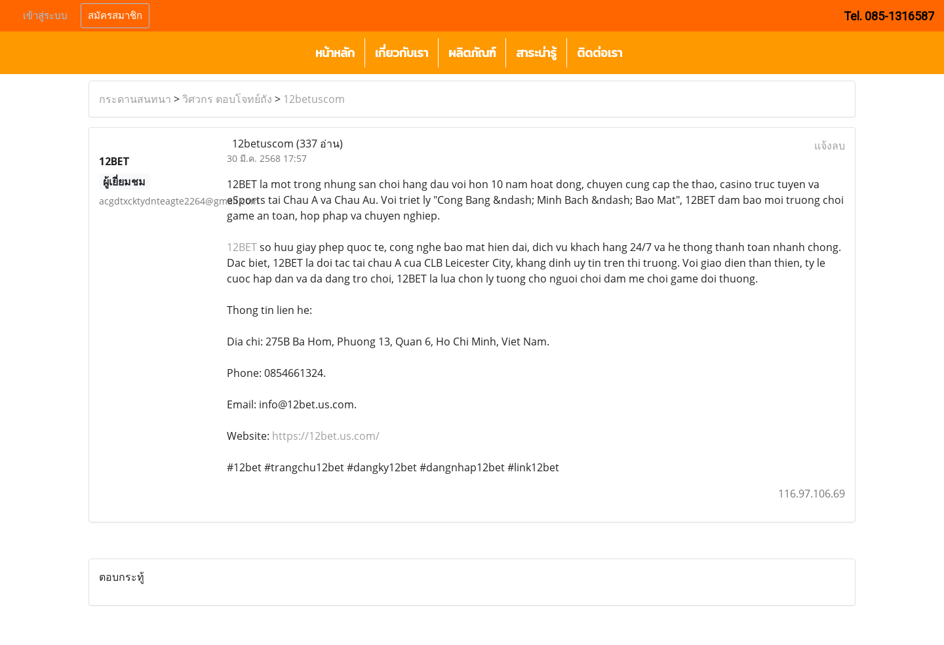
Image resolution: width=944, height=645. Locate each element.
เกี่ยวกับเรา (401, 52)
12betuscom (314, 99)
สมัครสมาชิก (115, 16)
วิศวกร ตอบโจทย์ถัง (227, 99)
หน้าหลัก (335, 52)
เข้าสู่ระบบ (45, 16)
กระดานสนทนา (135, 99)
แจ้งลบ (829, 145)
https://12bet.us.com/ (326, 436)
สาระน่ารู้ (536, 52)
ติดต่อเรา (599, 52)
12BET (242, 247)
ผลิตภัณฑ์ (472, 52)
